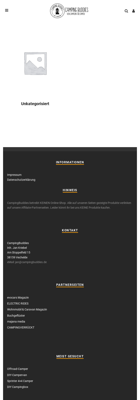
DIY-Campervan (17, 375)
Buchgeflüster (16, 315)
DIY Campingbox (17, 387)
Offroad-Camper (17, 368)
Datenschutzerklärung (21, 179)
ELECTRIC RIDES (17, 303)
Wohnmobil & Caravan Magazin (27, 309)
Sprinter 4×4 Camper (20, 381)
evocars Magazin (18, 297)
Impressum (14, 174)
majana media (16, 321)
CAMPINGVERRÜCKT (20, 327)
